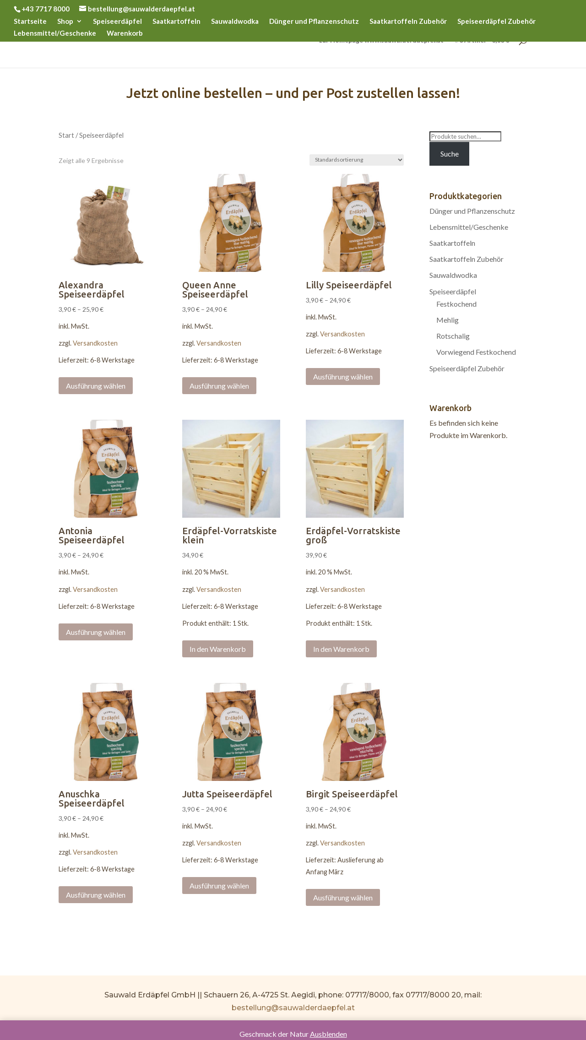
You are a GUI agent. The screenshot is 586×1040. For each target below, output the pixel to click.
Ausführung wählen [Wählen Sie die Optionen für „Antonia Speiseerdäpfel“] (95, 632)
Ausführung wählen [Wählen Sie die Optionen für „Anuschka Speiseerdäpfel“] (95, 894)
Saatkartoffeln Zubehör (408, 21)
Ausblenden (328, 1033)
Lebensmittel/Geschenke (55, 33)
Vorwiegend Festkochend (476, 351)
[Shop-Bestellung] (356, 160)
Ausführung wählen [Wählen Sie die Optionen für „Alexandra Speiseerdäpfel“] (95, 385)
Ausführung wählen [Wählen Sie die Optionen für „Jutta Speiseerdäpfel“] (219, 885)
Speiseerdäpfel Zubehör (496, 21)
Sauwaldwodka (235, 21)
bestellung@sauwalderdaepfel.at (293, 1007)
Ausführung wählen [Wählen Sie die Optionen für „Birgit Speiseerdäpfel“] (343, 897)
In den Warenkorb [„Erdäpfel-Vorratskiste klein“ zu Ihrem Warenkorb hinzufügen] (218, 649)
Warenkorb (125, 33)
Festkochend (456, 303)
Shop (65, 21)
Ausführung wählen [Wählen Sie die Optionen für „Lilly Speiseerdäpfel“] (343, 376)
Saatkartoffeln (176, 21)
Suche (449, 153)
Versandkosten (95, 343)
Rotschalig (453, 335)
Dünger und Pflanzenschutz (314, 21)
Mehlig (447, 319)
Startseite (30, 21)
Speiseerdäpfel (117, 21)
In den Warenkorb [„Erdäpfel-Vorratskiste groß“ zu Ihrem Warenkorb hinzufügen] (341, 649)
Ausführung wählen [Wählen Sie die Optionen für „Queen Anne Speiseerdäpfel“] (219, 385)
